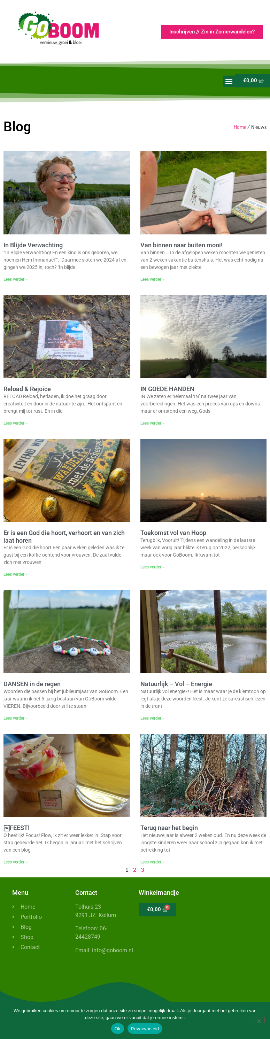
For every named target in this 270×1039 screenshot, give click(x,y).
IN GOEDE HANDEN (167, 389)
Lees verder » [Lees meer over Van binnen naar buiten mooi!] (152, 279)
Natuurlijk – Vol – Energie (176, 684)
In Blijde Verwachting (33, 245)
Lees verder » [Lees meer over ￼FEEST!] (15, 862)
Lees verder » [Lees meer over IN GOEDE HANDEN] (152, 423)
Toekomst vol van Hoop (173, 532)
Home (240, 126)
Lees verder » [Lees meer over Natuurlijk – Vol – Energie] (152, 718)
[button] (229, 81)
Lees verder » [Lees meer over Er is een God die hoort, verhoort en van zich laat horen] (15, 574)
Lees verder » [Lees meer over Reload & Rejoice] (15, 423)
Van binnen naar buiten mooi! (181, 245)
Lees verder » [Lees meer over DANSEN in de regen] (15, 718)
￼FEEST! (16, 827)
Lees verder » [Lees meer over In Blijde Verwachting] (15, 279)
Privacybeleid (145, 1028)
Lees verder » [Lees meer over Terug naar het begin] (152, 862)
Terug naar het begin (169, 827)
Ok (118, 1028)
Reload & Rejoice (27, 389)
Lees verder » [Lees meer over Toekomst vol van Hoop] (152, 567)
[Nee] (259, 1020)
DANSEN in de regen (32, 684)
